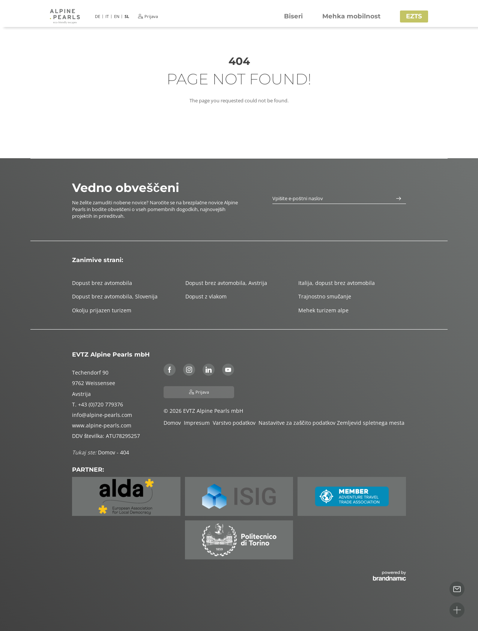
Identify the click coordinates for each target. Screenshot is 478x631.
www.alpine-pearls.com (101, 425)
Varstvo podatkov (236, 422)
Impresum (198, 422)
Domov (174, 422)
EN (116, 16)
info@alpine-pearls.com (102, 414)
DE (97, 16)
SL (127, 16)
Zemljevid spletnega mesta (371, 422)
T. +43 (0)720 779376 (97, 404)
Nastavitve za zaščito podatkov (298, 422)
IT (107, 16)
